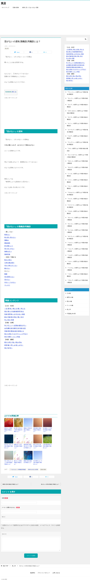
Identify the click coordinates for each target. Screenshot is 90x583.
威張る (21, 325)
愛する (6, 342)
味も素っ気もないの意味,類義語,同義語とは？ (18, 430)
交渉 (17, 328)
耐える (22, 331)
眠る (5, 317)
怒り (10, 342)
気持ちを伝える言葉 (33, 469)
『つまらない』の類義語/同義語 (18, 469)
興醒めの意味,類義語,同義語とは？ (28, 430)
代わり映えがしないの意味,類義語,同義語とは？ (8, 462)
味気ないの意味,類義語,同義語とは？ (8, 430)
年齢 (9, 317)
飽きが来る (8, 260)
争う (5, 325)
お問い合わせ (56, 572)
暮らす (10, 311)
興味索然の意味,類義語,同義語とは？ (37, 430)
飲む (15, 317)
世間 (9, 314)
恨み (17, 342)
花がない (7, 279)
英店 (3, 3)
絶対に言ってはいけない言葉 (30, 7)
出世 (24, 328)
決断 (14, 328)
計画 (11, 328)
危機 (7, 328)
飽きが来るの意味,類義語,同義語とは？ (37, 446)
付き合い (19, 314)
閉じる (14, 91)
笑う (11, 348)
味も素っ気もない (10, 237)
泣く (21, 345)
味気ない (7, 234)
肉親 (23, 314)
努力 (5, 336)
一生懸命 (15, 325)
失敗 (21, 328)
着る (5, 311)
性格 (5, 314)
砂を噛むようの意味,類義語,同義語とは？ (47, 430)
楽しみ (18, 345)
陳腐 (5, 274)
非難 (9, 336)
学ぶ (5, 320)
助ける (6, 334)
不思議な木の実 (71, 313)
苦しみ (13, 345)
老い (11, 308)
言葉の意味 (16, 7)
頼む (10, 334)
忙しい (10, 325)
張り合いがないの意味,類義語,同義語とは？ (8, 446)
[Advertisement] (45, 22)
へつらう (14, 336)
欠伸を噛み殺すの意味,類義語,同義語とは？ (47, 446)
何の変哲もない (9, 277)
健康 (17, 311)
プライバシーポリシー (44, 572)
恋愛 (12, 320)
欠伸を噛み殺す (9, 262)
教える (15, 308)
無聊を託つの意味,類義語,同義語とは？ (18, 446)
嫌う (9, 345)
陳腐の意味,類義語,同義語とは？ (28, 461)
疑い (13, 342)
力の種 (69, 293)
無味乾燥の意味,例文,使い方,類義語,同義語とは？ (28, 446)
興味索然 (7, 243)
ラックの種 (70, 305)
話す (22, 317)
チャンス (20, 334)
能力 (12, 317)
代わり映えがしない (10, 265)
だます (14, 334)
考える (23, 308)
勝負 (12, 331)
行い (24, 325)
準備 (5, 331)
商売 (9, 331)
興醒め (6, 240)
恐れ (20, 342)
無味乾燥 (7, 254)
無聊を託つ (8, 251)
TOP (5, 565)
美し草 (6, 48)
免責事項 (32, 572)
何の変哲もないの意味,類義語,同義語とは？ (37, 462)
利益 (18, 336)
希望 (5, 345)
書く (19, 308)
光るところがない (10, 282)
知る (22, 311)
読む (9, 320)
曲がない (7, 268)
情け (5, 348)
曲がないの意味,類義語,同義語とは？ (18, 462)
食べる (13, 314)
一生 (5, 308)
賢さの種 (69, 301)
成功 (15, 331)
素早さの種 (70, 297)
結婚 (13, 311)
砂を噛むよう (8, 246)
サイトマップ (5, 7)
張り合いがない (9, 248)
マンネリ (7, 285)
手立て (25, 334)
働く (19, 317)
